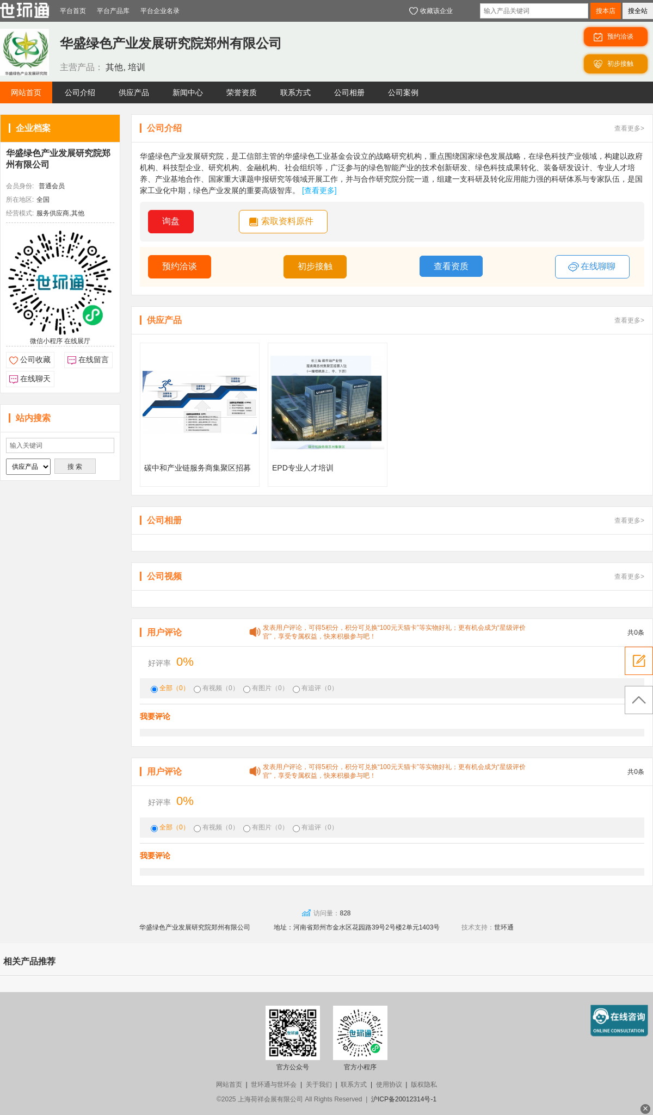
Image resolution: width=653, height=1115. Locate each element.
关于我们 (319, 1084)
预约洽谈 (179, 266)
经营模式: (20, 213)
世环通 (504, 927)
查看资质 (451, 266)
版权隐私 (424, 1084)
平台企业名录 (160, 11)
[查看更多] (319, 190)
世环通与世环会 (274, 1084)
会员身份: (20, 186)
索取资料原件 (287, 221)
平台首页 (73, 11)
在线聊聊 (591, 267)
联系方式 (354, 1084)
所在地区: (20, 199)
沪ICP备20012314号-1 (403, 1099)
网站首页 (229, 1084)
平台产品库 (113, 11)
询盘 (171, 221)
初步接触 (315, 266)
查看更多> (629, 128)
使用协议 (389, 1084)
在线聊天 (35, 378)
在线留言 (93, 359)
